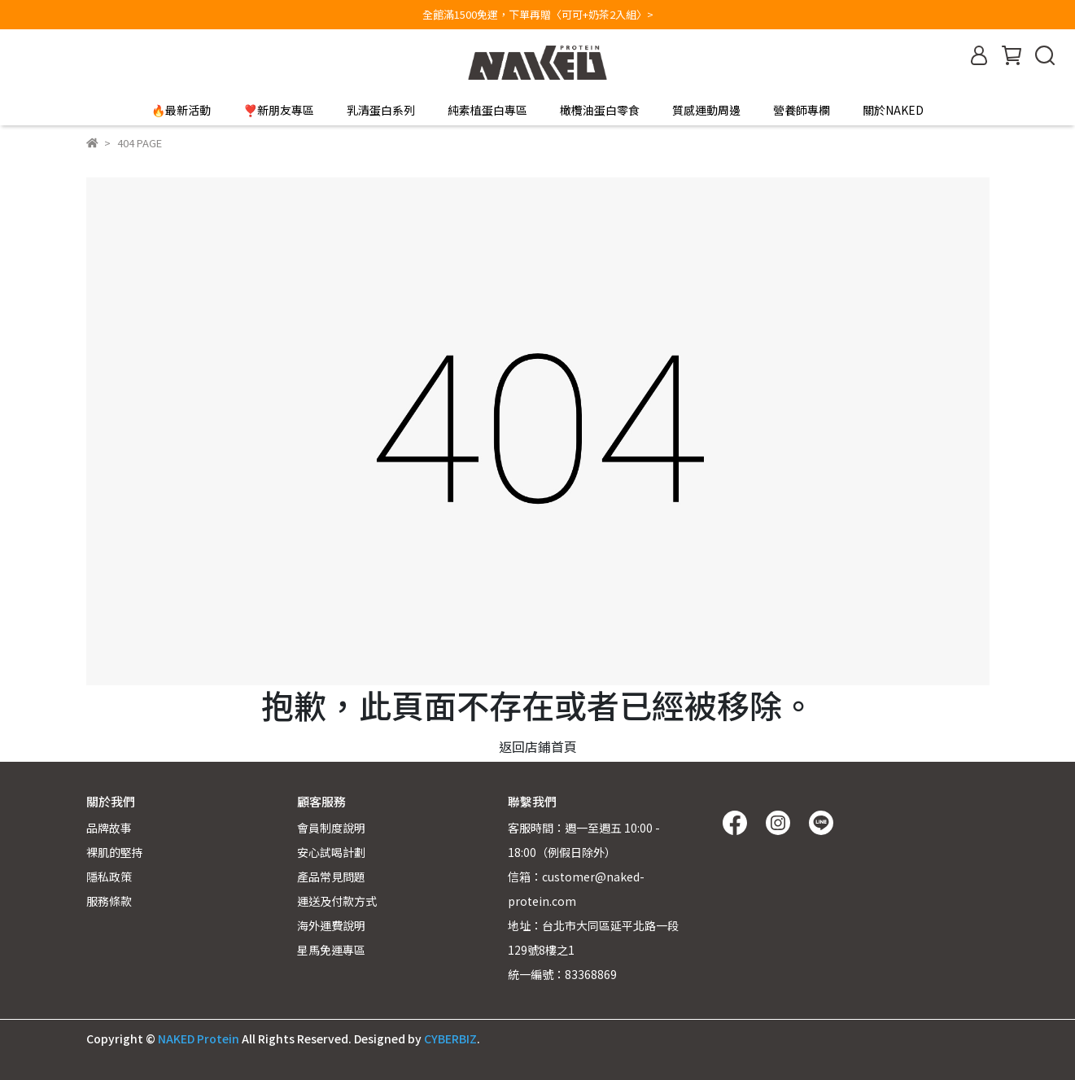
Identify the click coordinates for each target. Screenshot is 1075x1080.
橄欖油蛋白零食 (600, 110)
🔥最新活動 (181, 110)
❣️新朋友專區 (278, 110)
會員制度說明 (331, 828)
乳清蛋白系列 (381, 110)
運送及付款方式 (337, 901)
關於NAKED (893, 110)
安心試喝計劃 (331, 852)
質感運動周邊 (706, 110)
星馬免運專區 (331, 950)
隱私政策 (109, 876)
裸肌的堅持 (114, 852)
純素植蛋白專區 (487, 110)
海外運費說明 (331, 925)
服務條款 (109, 901)
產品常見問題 (331, 876)
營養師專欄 (801, 110)
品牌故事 (109, 828)
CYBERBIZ (450, 1038)
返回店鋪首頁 (538, 746)
